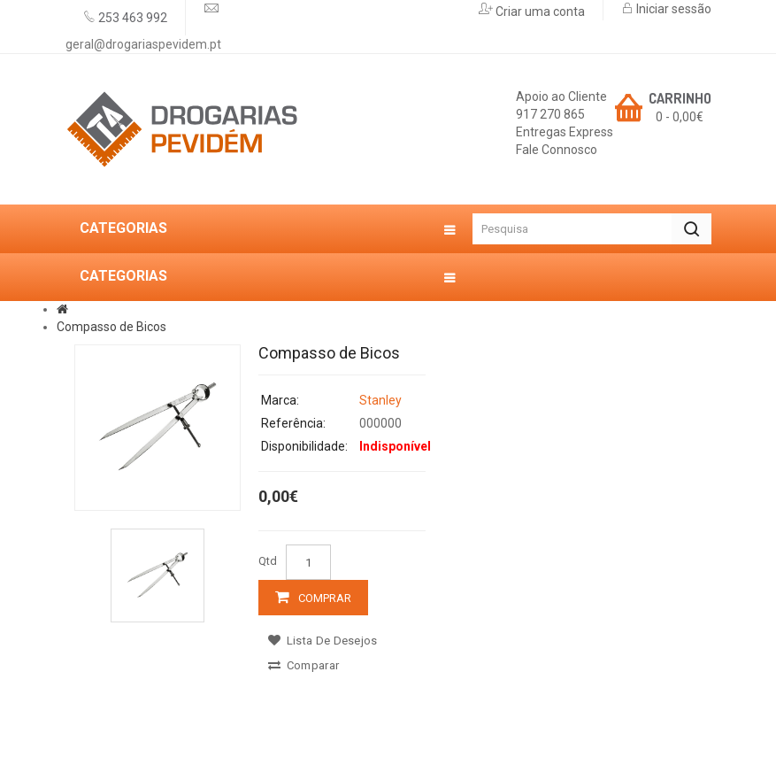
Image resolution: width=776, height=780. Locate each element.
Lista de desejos (322, 640)
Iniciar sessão (672, 9)
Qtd (267, 561)
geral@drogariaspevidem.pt (143, 44)
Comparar (303, 665)
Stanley (380, 400)
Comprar (324, 598)
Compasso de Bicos (111, 327)
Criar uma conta (539, 11)
